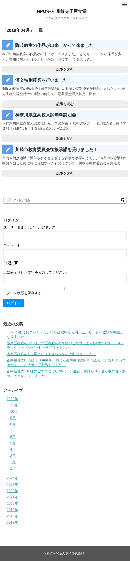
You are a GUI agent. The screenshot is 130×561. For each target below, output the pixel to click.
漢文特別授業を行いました (41, 80)
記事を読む (65, 69)
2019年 (12, 510)
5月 (13, 443)
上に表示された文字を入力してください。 (36, 272)
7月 (13, 430)
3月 (13, 456)
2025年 (12, 399)
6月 (13, 437)
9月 (13, 418)
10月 (14, 411)
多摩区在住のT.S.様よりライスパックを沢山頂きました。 (51, 354)
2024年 (12, 478)
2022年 (12, 491)
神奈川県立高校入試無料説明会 (45, 115)
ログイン (13, 303)
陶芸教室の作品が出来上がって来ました (54, 45)
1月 (13, 468)
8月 (13, 424)
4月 (13, 449)
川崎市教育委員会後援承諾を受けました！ (56, 149)
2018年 (12, 516)
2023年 (12, 484)
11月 (14, 405)
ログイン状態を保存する (22, 293)
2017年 (12, 522)
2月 (13, 462)
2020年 (12, 503)
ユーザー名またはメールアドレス (29, 227)
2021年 (12, 497)
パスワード (12, 245)
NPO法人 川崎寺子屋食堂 (62, 11)
